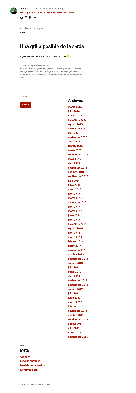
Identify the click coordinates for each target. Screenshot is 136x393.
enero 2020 (74, 150)
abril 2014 (74, 232)
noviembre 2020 (77, 137)
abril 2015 (74, 219)
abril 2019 (74, 163)
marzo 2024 (75, 115)
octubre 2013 (76, 254)
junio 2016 (74, 215)
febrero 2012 (75, 306)
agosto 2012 (75, 289)
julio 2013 (74, 267)
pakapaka (77, 69)
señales (63, 75)
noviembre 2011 (77, 310)
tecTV (56, 72)
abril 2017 (74, 206)
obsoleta (26, 66)
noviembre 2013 (77, 250)
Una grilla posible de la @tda (52, 46)
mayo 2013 (74, 271)
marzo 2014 (75, 237)
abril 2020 (74, 141)
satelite (23, 72)
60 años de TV (28, 69)
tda (68, 75)
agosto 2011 (75, 323)
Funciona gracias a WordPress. (38, 384)
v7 (78, 72)
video (72, 12)
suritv (47, 72)
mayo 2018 (74, 189)
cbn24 (45, 69)
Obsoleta (25, 8)
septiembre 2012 (78, 284)
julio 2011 (74, 328)
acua (35, 69)
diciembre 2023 (77, 119)
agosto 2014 (75, 228)
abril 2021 (74, 132)
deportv (51, 69)
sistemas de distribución (35, 72)
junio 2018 (74, 184)
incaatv (70, 69)
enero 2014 (74, 245)
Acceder (25, 356)
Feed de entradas (30, 361)
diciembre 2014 (77, 224)
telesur (72, 75)
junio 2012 (74, 297)
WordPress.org (29, 369)
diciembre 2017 (77, 202)
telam (61, 72)
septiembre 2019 (78, 154)
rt (58, 75)
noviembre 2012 (77, 280)
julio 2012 (74, 293)
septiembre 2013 (78, 258)
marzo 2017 (75, 210)
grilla (65, 69)
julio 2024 (74, 111)
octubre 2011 (76, 315)
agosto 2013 (75, 263)
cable (40, 69)
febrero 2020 (75, 145)
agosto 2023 (75, 124)
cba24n (25, 75)
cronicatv (41, 75)
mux (46, 75)
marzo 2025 (75, 106)
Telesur (66, 72)
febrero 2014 (75, 241)
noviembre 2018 (77, 167)
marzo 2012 (75, 302)
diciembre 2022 (77, 128)
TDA (51, 72)
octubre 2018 (76, 171)
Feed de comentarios (32, 365)
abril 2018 (74, 193)
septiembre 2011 (78, 319)
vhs (22, 12)
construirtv (33, 75)
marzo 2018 (75, 197)
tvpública (73, 72)
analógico (49, 12)
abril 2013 (74, 276)
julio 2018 (74, 180)
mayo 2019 (74, 158)
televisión (61, 12)
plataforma (53, 75)
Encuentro (58, 69)
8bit (39, 12)
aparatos (31, 12)
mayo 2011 (74, 332)
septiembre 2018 (78, 176)
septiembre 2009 (78, 336)
